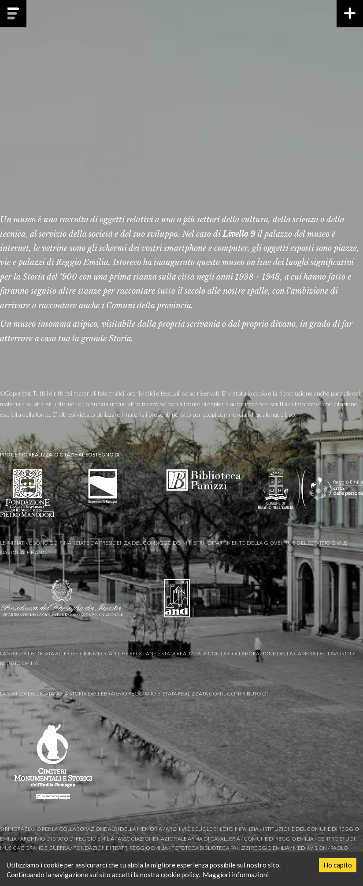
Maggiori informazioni (236, 875)
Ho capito (337, 865)
